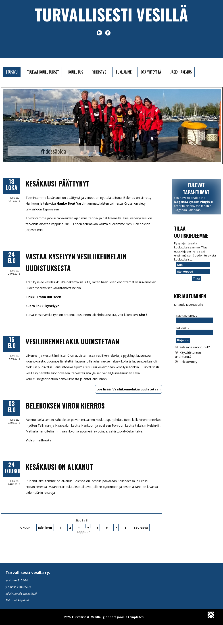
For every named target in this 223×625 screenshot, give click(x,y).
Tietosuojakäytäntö (17, 600)
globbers (109, 617)
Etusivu (12, 72)
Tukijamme (123, 72)
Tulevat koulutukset (43, 72)
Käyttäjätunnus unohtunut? (188, 354)
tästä (143, 315)
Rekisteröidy (188, 362)
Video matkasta (39, 440)
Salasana (182, 328)
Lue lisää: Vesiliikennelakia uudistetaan (128, 389)
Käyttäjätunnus (186, 316)
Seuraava (141, 527)
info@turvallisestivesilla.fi (21, 593)
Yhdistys (99, 72)
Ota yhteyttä (151, 72)
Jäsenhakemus (181, 72)
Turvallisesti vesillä (111, 14)
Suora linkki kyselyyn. (43, 306)
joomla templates (130, 617)
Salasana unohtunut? (194, 347)
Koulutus (75, 72)
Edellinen (45, 527)
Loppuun (83, 532)
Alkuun (25, 527)
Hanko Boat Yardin (71, 203)
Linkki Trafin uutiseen (43, 297)
